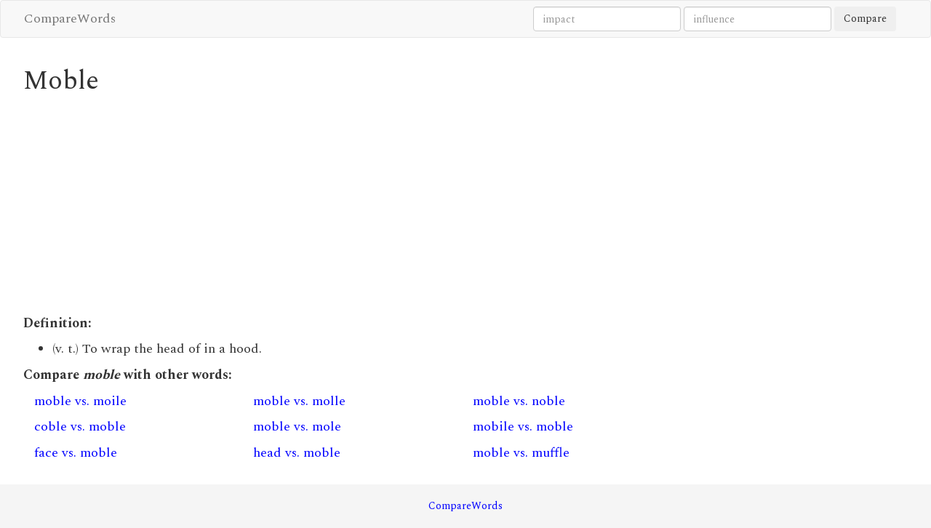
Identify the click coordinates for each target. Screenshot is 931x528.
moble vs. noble (519, 401)
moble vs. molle (299, 401)
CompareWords (70, 18)
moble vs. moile (80, 401)
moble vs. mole (297, 426)
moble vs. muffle (521, 453)
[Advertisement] (352, 205)
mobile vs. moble (523, 426)
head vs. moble (296, 453)
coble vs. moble (80, 426)
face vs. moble (75, 453)
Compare (865, 18)
